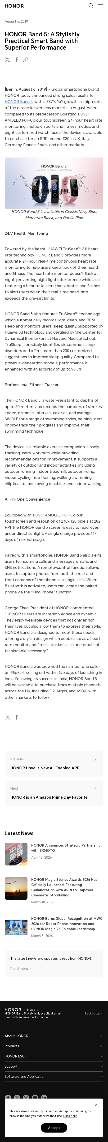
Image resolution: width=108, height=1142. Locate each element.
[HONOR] (13, 1010)
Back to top (93, 1013)
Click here (70, 1116)
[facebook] (17, 60)
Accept (54, 1128)
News (31, 1009)
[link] (8, 1098)
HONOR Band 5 (19, 101)
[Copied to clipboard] (26, 60)
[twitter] (8, 60)
